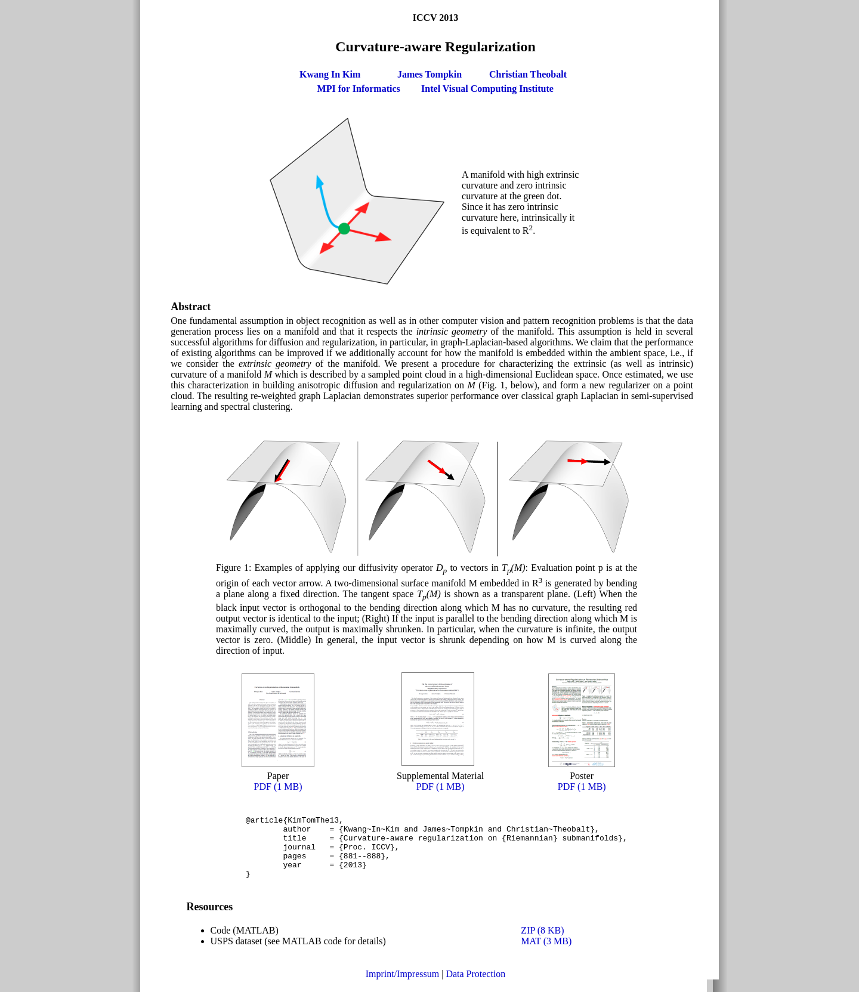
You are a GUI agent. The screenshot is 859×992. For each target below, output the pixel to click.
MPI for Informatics (358, 89)
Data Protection (475, 986)
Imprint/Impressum (403, 986)
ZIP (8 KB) (542, 943)
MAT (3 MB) (546, 953)
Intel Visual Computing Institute (487, 89)
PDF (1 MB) (278, 786)
